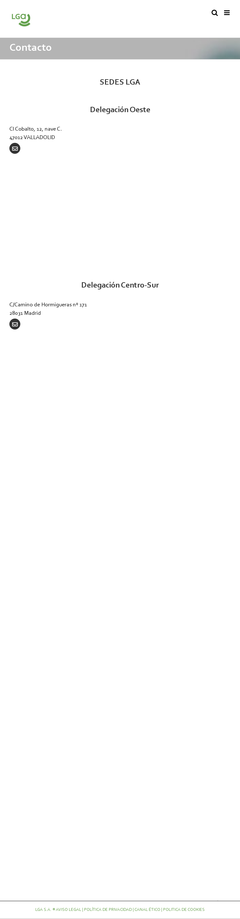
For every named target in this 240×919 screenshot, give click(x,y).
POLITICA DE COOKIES (184, 910)
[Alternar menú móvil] (227, 12)
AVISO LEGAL (68, 910)
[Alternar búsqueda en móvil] (215, 12)
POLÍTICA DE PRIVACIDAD (108, 910)
